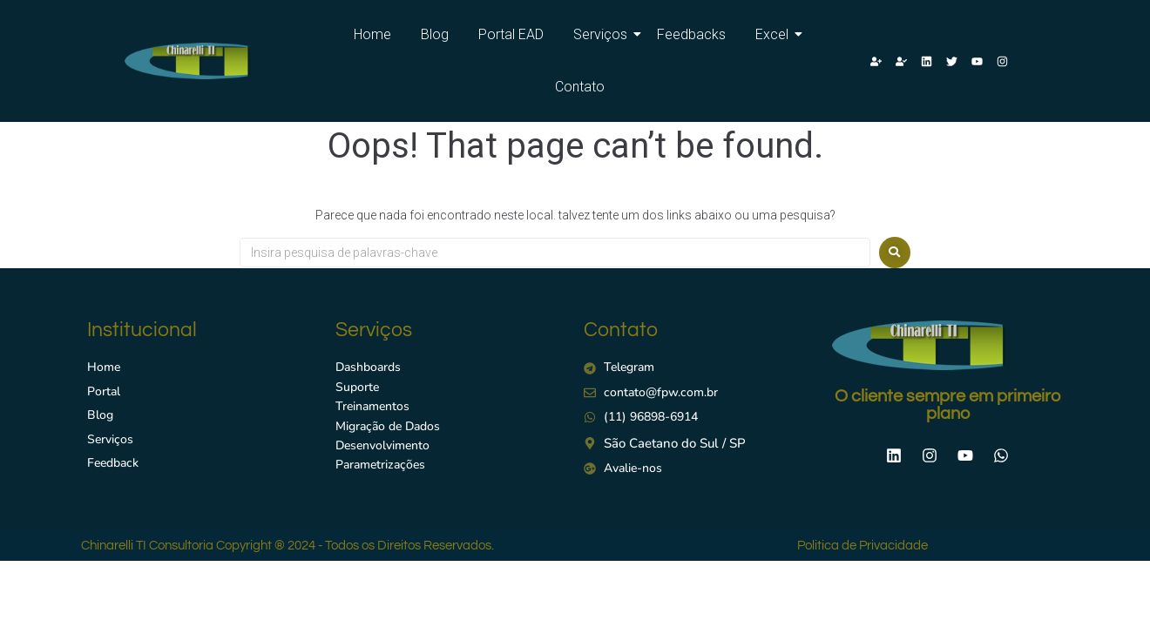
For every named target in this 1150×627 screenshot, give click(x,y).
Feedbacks (691, 34)
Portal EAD (511, 34)
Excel (775, 34)
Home (372, 34)
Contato (580, 86)
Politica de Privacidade (862, 545)
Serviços (603, 34)
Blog (435, 34)
